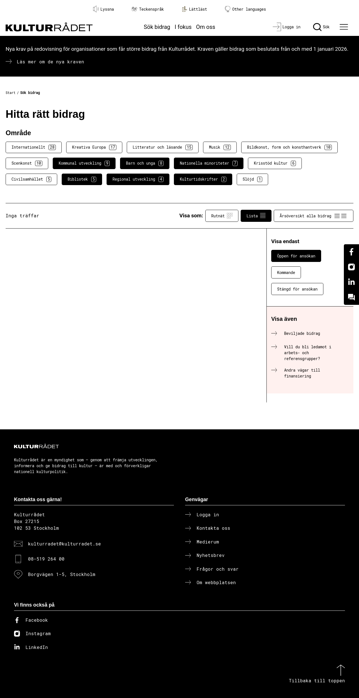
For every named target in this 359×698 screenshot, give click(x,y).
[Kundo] (351, 297)
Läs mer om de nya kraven (50, 61)
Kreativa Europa (94, 147)
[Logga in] (286, 26)
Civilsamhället (31, 179)
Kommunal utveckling (84, 163)
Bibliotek (82, 179)
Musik (220, 147)
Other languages (245, 9)
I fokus (183, 27)
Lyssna (103, 9)
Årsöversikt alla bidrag (314, 215)
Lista (256, 215)
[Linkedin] (351, 282)
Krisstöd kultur (275, 163)
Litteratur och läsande (163, 147)
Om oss (205, 27)
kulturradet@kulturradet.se (64, 544)
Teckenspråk (148, 9)
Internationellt (33, 147)
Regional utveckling (138, 179)
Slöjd (252, 179)
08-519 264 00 (46, 559)
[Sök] (321, 26)
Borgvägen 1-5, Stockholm (61, 574)
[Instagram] (351, 267)
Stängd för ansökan (297, 289)
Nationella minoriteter (209, 163)
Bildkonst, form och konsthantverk (289, 147)
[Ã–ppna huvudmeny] (344, 27)
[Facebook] (351, 251)
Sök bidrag (157, 27)
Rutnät (222, 215)
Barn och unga (145, 163)
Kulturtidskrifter (203, 179)
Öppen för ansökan (296, 256)
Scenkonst (26, 163)
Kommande (286, 272)
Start (10, 92)
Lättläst (194, 9)
